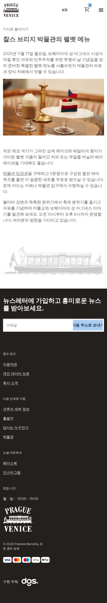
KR (65, 10)
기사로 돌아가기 (15, 29)
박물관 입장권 (15, 173)
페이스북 (10, 463)
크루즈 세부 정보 (16, 409)
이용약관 (10, 364)
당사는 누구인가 (15, 427)
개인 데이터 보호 (16, 373)
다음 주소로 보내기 (88, 325)
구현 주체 (20, 582)
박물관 (8, 437)
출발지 (8, 418)
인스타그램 (11, 472)
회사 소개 (10, 383)
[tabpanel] (53, 498)
